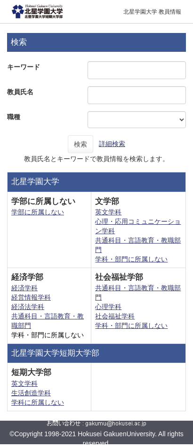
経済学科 (24, 288)
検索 (80, 144)
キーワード (23, 67)
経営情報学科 (31, 297)
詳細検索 (112, 143)
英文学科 (108, 212)
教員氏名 (20, 92)
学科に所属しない (37, 402)
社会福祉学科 (115, 316)
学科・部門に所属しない (131, 259)
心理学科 (108, 306)
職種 (13, 117)
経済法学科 (27, 306)
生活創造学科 (31, 393)
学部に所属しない (37, 212)
